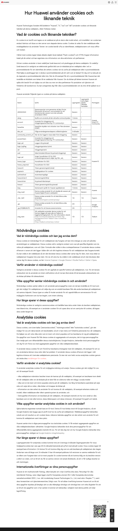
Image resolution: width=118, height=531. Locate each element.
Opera (94, 260)
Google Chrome (65, 260)
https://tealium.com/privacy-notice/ (47, 222)
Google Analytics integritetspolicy (51, 433)
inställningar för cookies (37, 358)
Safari (88, 260)
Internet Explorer (51, 260)
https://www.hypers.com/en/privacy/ (47, 200)
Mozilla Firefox (78, 260)
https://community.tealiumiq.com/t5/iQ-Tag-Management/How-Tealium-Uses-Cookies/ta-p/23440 (51, 218)
